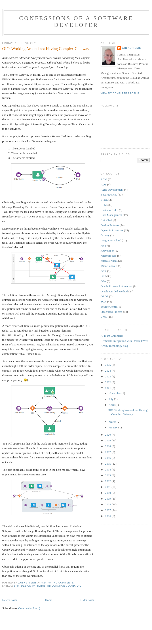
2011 (108, 487)
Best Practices (109, 194)
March (113, 421)
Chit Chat (106, 220)
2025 (108, 364)
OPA (103, 281)
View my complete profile (120, 93)
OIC (79, 586)
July (111, 399)
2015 (108, 463)
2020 (108, 434)
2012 (108, 481)
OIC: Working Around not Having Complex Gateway (45, 49)
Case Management (111, 215)
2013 (108, 475)
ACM (104, 179)
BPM (16, 586)
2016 (108, 458)
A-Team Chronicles (112, 335)
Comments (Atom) (29, 608)
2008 (108, 504)
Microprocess (108, 255)
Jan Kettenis (131, 48)
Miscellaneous (109, 266)
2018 (108, 446)
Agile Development (112, 189)
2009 (108, 498)
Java (103, 245)
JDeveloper (107, 250)
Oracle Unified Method (114, 291)
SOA (103, 301)
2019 (108, 440)
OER (103, 271)
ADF (103, 184)
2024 (108, 370)
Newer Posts (9, 600)
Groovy (105, 235)
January (113, 427)
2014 (108, 469)
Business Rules (109, 210)
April (112, 405)
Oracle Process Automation (116, 286)
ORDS (104, 296)
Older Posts (87, 600)
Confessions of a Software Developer (76, 21)
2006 (108, 516)
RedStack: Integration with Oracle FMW (124, 341)
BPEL (104, 199)
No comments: (64, 582)
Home (48, 600)
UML (104, 316)
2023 (108, 376)
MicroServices (109, 260)
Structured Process (111, 311)
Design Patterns (33, 586)
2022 (108, 382)
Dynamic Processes (112, 230)
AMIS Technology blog (114, 345)
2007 (108, 510)
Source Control (109, 306)
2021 (108, 388)
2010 (108, 492)
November (115, 393)
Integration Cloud (61, 586)
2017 (108, 452)
